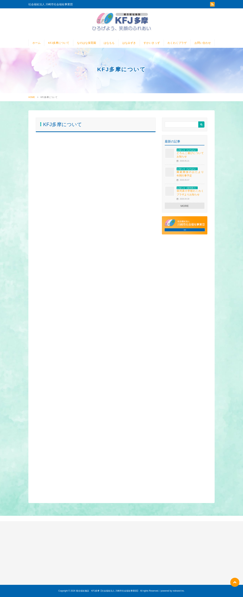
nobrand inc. (179, 591)
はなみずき (129, 42)
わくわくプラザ (177, 42)
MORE (185, 205)
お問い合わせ (202, 42)
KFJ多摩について (58, 42)
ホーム (36, 42)
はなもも (109, 42)
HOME (31, 97)
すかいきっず (152, 42)
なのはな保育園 (86, 42)
